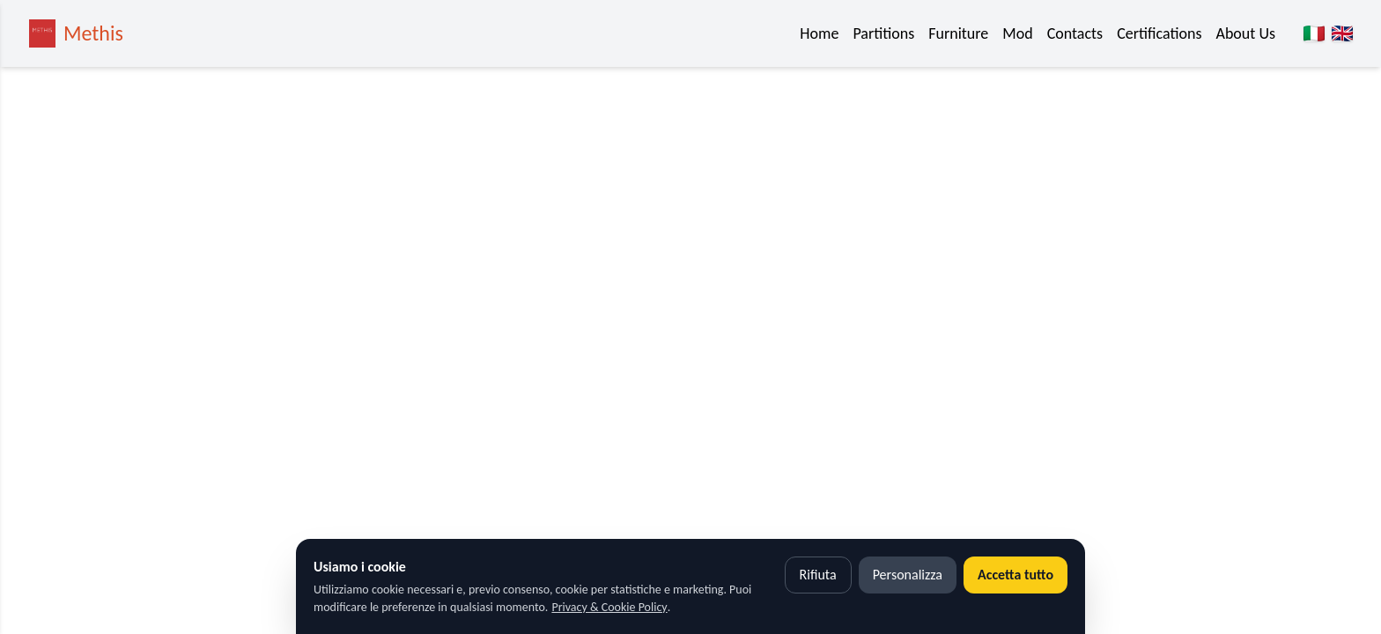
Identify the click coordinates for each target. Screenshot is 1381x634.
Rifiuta (818, 574)
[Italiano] (1314, 33)
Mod (1017, 33)
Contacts (1075, 33)
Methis (93, 33)
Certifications (1159, 33)
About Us (1245, 33)
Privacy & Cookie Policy (609, 607)
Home (819, 33)
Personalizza (907, 574)
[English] (1342, 33)
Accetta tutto (1015, 574)
